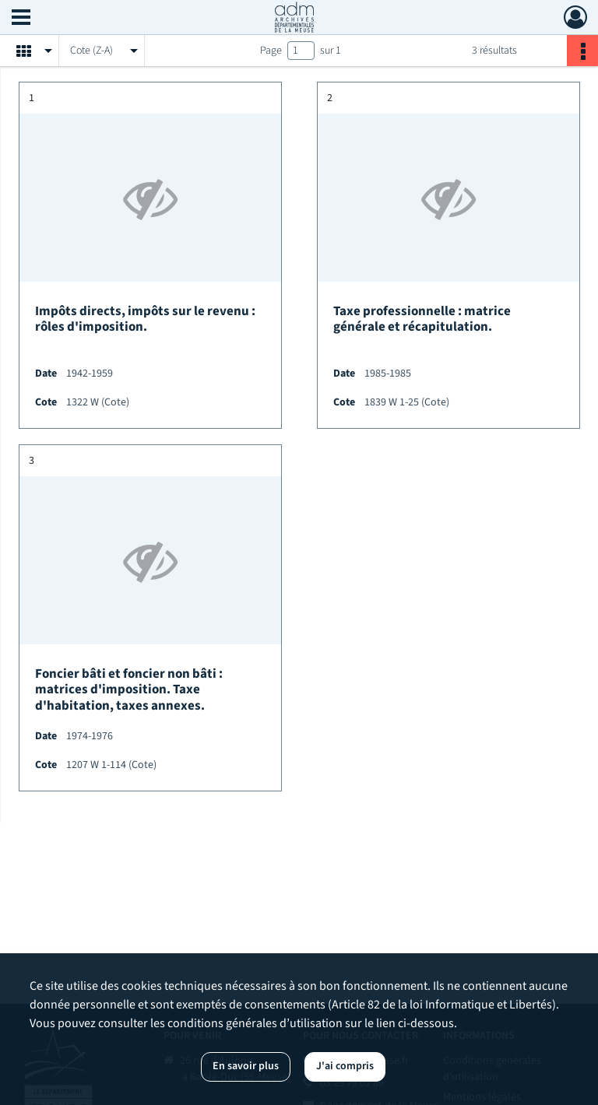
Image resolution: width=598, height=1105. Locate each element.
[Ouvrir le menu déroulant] (21, 18)
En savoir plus (246, 1066)
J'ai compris (345, 1066)
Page (271, 50)
